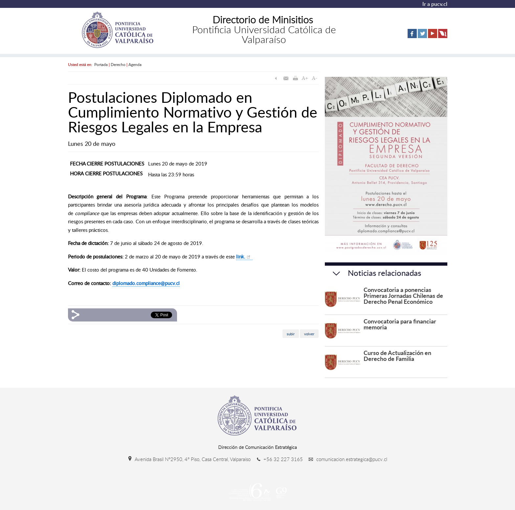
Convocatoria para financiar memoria (400, 324)
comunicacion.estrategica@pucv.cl (345, 459)
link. (240, 256)
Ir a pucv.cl (434, 4)
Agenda (135, 64)
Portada (101, 64)
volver (309, 333)
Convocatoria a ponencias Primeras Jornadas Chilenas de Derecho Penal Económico (403, 295)
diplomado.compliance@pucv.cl (146, 283)
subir (291, 333)
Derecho (118, 64)
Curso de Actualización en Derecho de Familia (397, 355)
